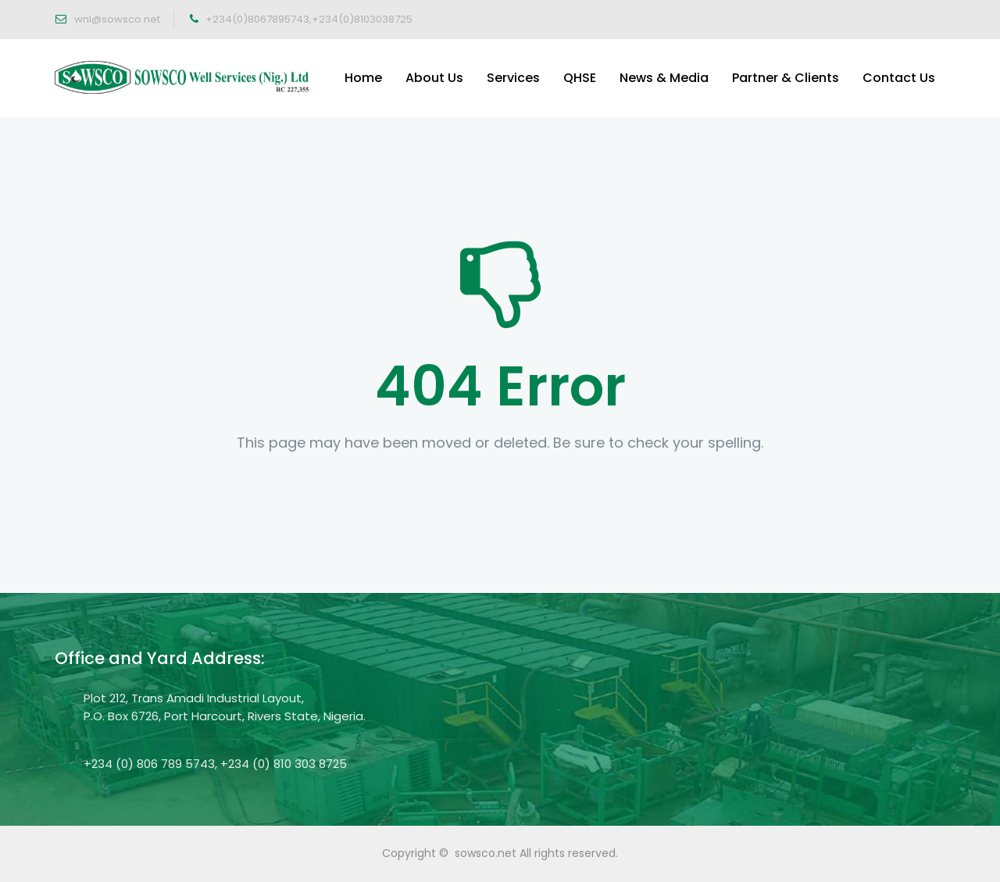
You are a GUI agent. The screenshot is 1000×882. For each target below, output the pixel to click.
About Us (434, 78)
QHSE (579, 78)
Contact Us (898, 78)
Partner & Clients (785, 78)
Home (363, 78)
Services (513, 78)
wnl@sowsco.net (116, 19)
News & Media (664, 78)
